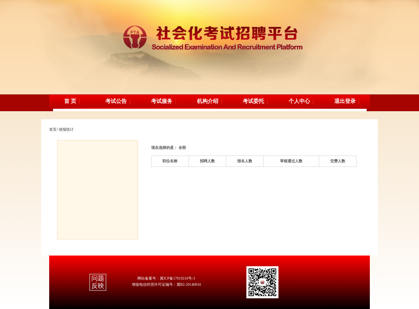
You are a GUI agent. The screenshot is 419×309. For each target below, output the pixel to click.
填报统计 (66, 130)
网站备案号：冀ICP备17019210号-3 (166, 278)
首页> (54, 130)
